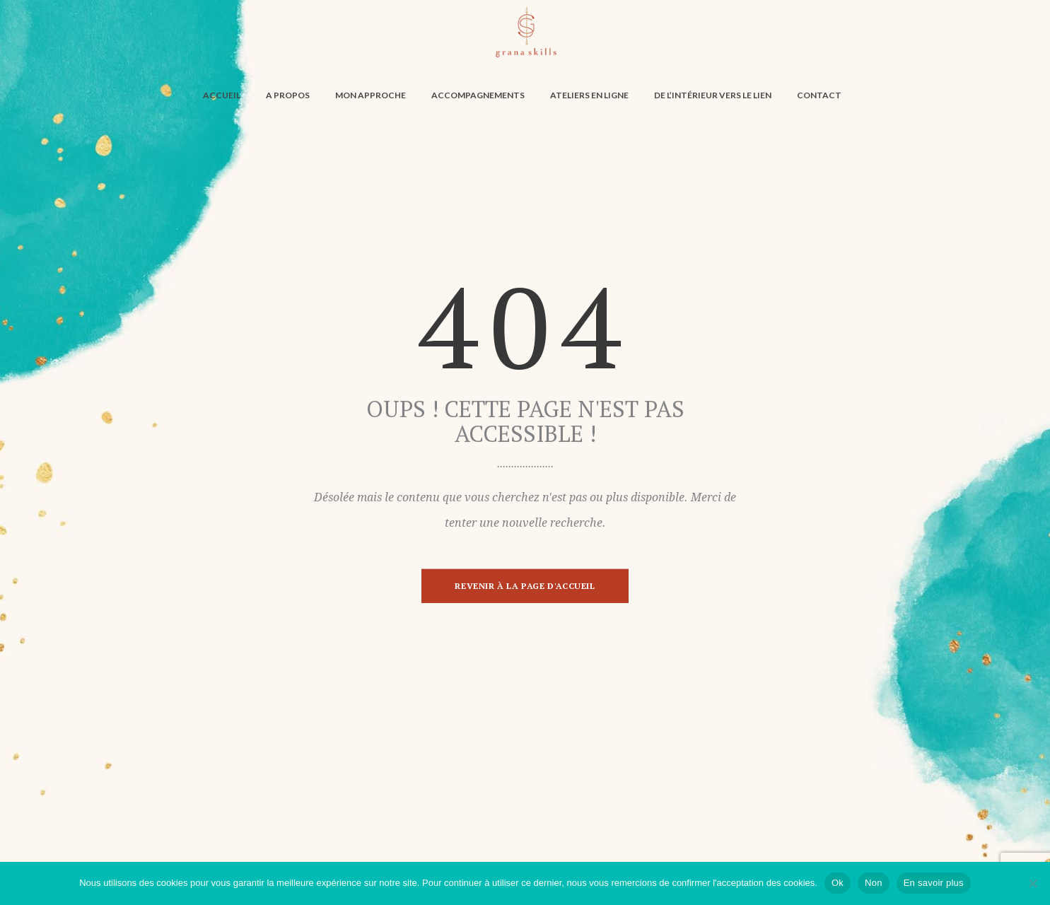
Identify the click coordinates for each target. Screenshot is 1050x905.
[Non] (1032, 883)
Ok (838, 882)
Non (873, 882)
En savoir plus (934, 882)
